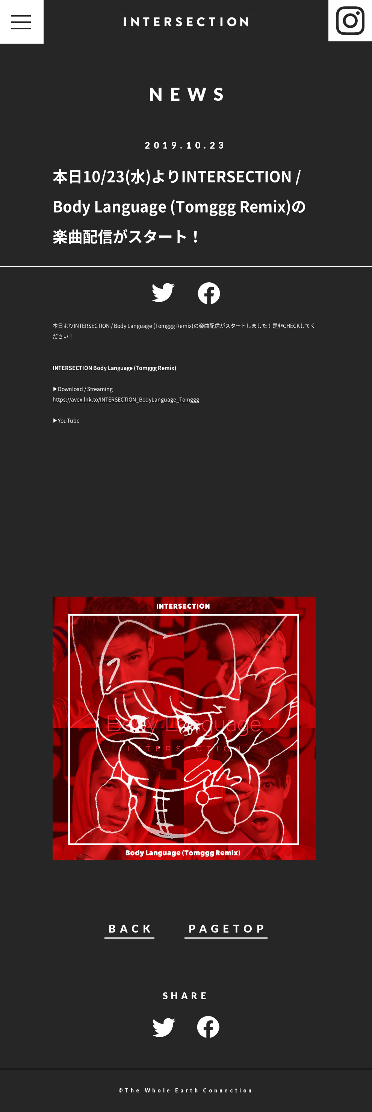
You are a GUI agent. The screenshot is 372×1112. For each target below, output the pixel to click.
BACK (131, 929)
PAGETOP (228, 929)
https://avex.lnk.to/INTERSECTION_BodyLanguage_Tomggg (126, 399)
